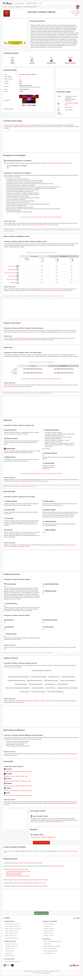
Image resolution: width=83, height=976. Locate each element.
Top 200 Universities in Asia (11, 935)
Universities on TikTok (48, 933)
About (25, 971)
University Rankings (19, 3)
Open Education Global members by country (52, 821)
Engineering (15, 282)
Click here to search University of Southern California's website (19, 125)
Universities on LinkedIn (48, 935)
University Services (67, 647)
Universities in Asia (9, 953)
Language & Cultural (13, 269)
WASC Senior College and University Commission (59, 163)
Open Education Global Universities (12, 961)
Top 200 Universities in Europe (11, 930)
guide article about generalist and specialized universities (51, 290)
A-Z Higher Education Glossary (39, 886)
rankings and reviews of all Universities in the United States (27, 863)
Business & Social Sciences (11, 272)
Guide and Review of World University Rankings (18, 876)
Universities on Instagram (48, 928)
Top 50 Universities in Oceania (11, 938)
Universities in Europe (9, 948)
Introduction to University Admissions (29, 481)
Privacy (46, 971)
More (40, 3)
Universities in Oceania (10, 955)
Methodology (29, 971)
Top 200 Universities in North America (13, 926)
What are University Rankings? (14, 874)
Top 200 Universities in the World (12, 923)
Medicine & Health (13, 276)
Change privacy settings (54, 971)
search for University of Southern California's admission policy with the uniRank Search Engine (42, 473)
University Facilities (55, 647)
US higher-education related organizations (18, 879)
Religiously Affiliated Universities (50, 950)
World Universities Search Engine (56, 866)
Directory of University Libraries (50, 948)
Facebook (7, 965)
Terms (43, 971)
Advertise (39, 971)
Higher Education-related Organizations (51, 946)
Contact (34, 971)
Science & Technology (13, 279)
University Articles (47, 943)
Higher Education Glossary (49, 953)
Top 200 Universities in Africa (11, 933)
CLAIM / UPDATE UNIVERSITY (41, 842)
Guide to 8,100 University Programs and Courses (18, 871)
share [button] (76, 15)
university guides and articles (16, 869)
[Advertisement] (15, 29)
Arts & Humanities (13, 266)
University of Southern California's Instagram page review (18, 785)
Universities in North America (11, 943)
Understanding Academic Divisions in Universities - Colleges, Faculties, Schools (34, 700)
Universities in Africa (9, 950)
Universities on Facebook (48, 923)
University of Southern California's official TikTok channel (17, 795)
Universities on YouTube (48, 930)
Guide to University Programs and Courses (26, 338)
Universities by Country (31, 3)
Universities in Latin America (11, 946)
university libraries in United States (39, 879)
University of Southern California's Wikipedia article (42, 837)
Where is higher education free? (14, 873)
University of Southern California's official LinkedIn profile (18, 790)
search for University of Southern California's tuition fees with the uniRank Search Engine (42, 378)
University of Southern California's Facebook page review (18, 771)
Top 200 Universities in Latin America (13, 928)
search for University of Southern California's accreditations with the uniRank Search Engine (42, 217)
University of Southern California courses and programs (31, 330)
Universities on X (47, 926)
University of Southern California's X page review (16, 776)
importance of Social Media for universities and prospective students (59, 803)
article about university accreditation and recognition (39, 224)
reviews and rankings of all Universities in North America (26, 882)
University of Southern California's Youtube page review (17, 781)
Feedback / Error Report (41, 913)
